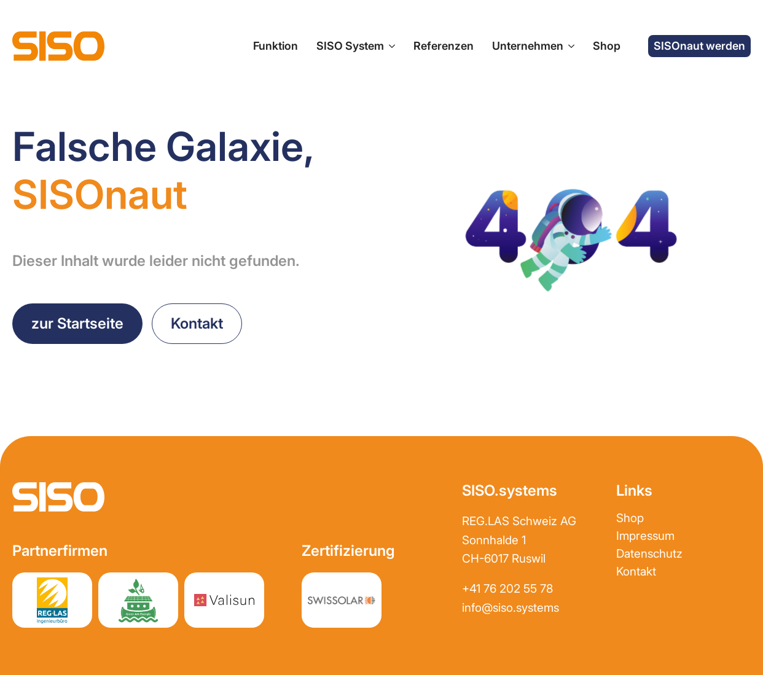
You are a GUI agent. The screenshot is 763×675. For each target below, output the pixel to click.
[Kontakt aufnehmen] (197, 323)
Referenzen (443, 45)
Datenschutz (649, 554)
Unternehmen (527, 45)
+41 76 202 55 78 (507, 589)
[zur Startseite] (58, 46)
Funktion (275, 45)
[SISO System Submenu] (389, 46)
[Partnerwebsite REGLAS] (52, 600)
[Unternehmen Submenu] (568, 46)
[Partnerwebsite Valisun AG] (224, 600)
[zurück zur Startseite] (77, 323)
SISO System (350, 45)
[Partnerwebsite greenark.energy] (138, 600)
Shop (606, 45)
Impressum (645, 536)
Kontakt (636, 571)
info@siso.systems (510, 608)
